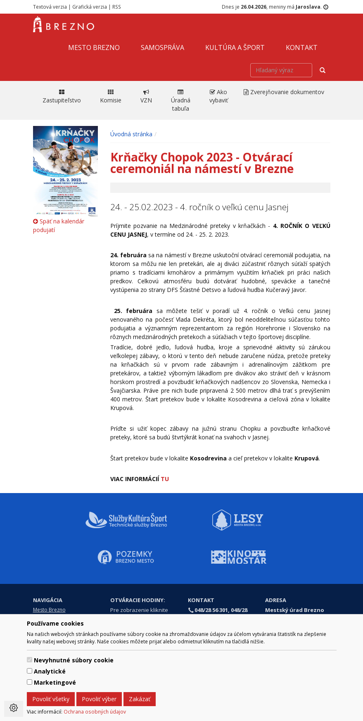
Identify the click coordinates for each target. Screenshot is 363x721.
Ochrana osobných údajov (95, 711)
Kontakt (302, 47)
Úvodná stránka (131, 134)
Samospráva (162, 47)
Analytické (50, 671)
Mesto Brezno (94, 47)
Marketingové (55, 682)
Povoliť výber (99, 699)
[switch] (29, 659)
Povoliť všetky (50, 699)
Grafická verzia (89, 6)
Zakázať (139, 699)
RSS (116, 6)
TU (166, 479)
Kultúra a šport (235, 47)
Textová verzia (50, 6)
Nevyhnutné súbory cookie (74, 660)
